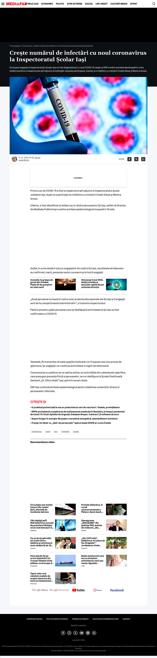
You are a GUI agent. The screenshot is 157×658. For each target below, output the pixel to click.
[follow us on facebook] (117, 590)
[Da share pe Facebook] (129, 159)
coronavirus (36, 432)
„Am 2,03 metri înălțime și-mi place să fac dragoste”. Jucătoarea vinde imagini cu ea (93, 542)
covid (48, 432)
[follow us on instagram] (97, 590)
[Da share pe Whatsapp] (143, 159)
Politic (60, 4)
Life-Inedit (102, 4)
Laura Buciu (24, 160)
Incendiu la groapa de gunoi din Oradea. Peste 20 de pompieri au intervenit (41, 283)
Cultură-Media (118, 4)
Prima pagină (15, 46)
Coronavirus (27, 46)
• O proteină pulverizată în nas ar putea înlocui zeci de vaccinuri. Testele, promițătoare (75, 407)
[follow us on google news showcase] (59, 590)
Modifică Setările (78, 625)
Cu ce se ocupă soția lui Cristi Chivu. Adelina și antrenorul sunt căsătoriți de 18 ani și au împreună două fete (41, 542)
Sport (133, 4)
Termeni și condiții (80, 619)
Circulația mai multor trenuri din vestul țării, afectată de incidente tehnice (41, 508)
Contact (126, 619)
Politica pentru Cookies (57, 619)
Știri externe (74, 4)
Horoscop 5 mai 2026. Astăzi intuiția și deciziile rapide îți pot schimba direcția (92, 283)
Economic (47, 4)
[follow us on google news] (40, 590)
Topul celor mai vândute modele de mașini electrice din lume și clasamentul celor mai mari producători (40, 577)
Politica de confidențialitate (106, 619)
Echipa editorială (34, 619)
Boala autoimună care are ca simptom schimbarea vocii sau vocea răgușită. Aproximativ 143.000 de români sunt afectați (92, 559)
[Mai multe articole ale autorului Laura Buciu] (14, 159)
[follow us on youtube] (78, 590)
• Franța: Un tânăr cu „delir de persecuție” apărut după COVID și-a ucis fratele (70, 423)
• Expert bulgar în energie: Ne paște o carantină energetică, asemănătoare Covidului (74, 418)
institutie (65, 432)
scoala (75, 432)
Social (89, 4)
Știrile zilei (32, 4)
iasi (55, 432)
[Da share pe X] (136, 159)
